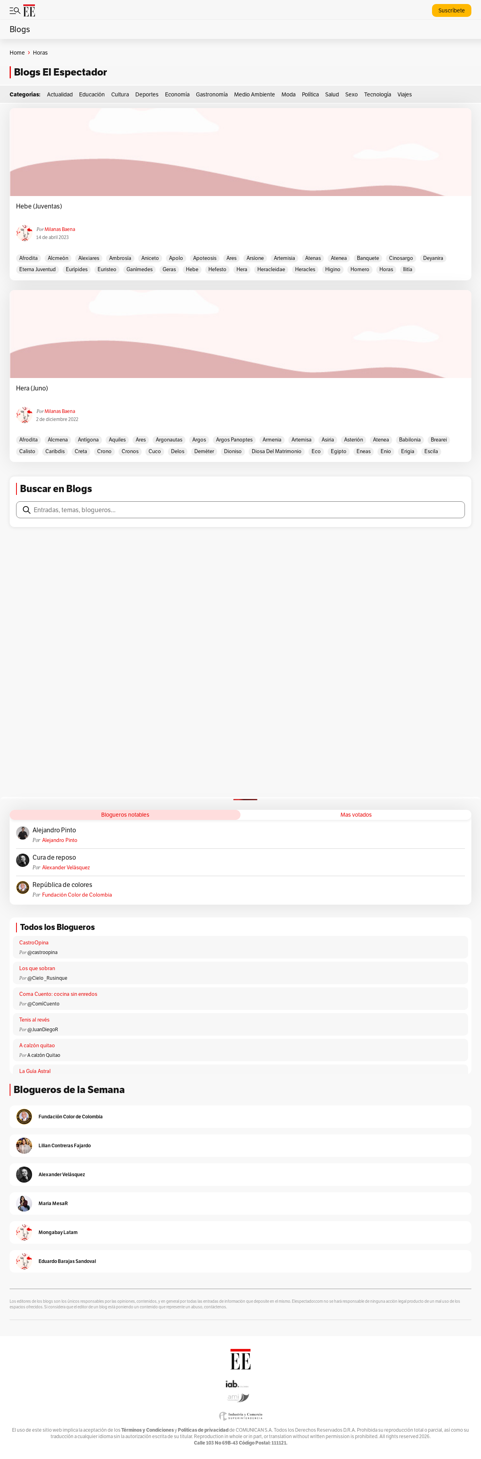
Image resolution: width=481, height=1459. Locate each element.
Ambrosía (120, 258)
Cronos (130, 451)
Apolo (176, 258)
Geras (169, 269)
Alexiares (88, 258)
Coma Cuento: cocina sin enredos (58, 994)
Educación (92, 94)
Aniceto (150, 258)
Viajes (404, 94)
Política (310, 94)
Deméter (204, 451)
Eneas (364, 451)
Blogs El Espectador (60, 72)
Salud (332, 94)
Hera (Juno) (32, 388)
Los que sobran (37, 968)
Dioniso (233, 451)
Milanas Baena (60, 229)
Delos (177, 451)
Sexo (351, 94)
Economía (177, 94)
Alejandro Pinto (54, 830)
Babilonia (410, 439)
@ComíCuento (43, 1004)
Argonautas (169, 439)
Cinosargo (401, 258)
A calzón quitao (37, 1045)
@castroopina (42, 952)
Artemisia (284, 258)
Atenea (339, 258)
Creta (81, 451)
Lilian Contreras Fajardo (65, 1145)
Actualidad (60, 94)
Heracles (305, 269)
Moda (288, 94)
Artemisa (301, 439)
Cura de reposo (54, 858)
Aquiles (117, 439)
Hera (241, 269)
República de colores (62, 885)
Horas (386, 269)
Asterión (353, 439)
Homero (360, 269)
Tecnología (377, 94)
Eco (316, 451)
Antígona (88, 439)
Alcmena (58, 439)
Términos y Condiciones (147, 1430)
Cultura (120, 94)
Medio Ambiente (254, 94)
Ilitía (407, 269)
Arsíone (255, 258)
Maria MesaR (53, 1203)
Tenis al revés (34, 1019)
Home (17, 52)
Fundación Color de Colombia (77, 894)
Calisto (27, 451)
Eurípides (77, 269)
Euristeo (107, 269)
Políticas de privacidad (203, 1430)
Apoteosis (204, 258)
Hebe (192, 269)
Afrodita (28, 258)
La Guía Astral (35, 1071)
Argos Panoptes (234, 439)
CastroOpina (34, 942)
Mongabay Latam (58, 1232)
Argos (199, 439)
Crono (104, 451)
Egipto (338, 451)
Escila (431, 451)
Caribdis (55, 451)
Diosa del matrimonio (277, 451)
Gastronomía (212, 94)
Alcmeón (58, 258)
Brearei (439, 439)
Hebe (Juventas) (39, 206)
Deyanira (433, 258)
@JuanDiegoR (42, 1029)
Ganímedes (139, 269)
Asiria (328, 439)
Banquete (368, 258)
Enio (386, 451)
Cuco (155, 451)
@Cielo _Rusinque (47, 978)
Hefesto (217, 269)
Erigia (407, 451)
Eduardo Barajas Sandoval (67, 1261)
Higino (332, 269)
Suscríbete (451, 10)
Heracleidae (271, 269)
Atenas (313, 258)
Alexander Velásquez (66, 867)
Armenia (272, 439)
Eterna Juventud (37, 269)
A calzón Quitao (43, 1055)
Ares (231, 258)
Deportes (147, 94)
